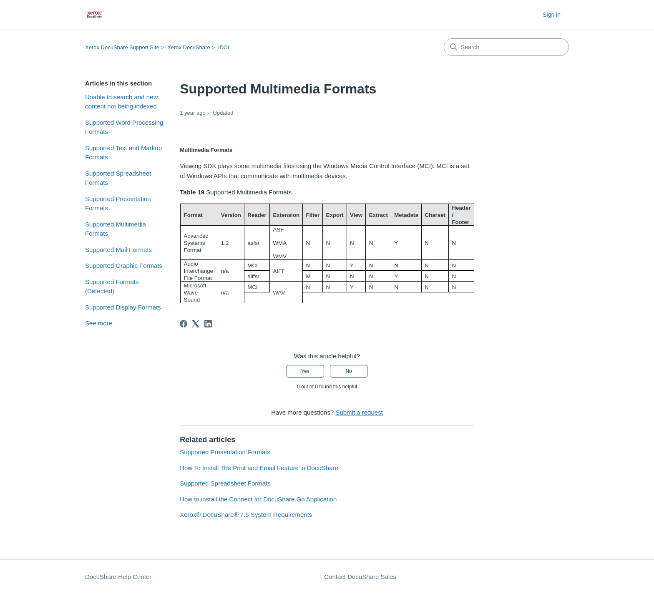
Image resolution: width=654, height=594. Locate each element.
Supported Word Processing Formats (124, 127)
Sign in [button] (552, 14)
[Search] (506, 47)
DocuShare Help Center (118, 576)
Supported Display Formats (123, 307)
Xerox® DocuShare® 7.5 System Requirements (246, 514)
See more (98, 323)
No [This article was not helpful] (348, 371)
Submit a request (358, 412)
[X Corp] (195, 323)
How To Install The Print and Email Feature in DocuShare (259, 467)
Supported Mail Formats (118, 249)
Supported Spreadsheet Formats (118, 178)
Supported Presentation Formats (118, 203)
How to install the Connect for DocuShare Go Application (258, 499)
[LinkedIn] (208, 323)
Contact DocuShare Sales (360, 576)
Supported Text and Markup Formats (123, 152)
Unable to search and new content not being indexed (121, 101)
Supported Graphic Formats (123, 265)
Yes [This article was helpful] (305, 371)
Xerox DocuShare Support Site (122, 47)
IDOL (224, 47)
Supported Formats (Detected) (111, 286)
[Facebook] (183, 323)
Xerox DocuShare (188, 47)
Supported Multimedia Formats (115, 229)
